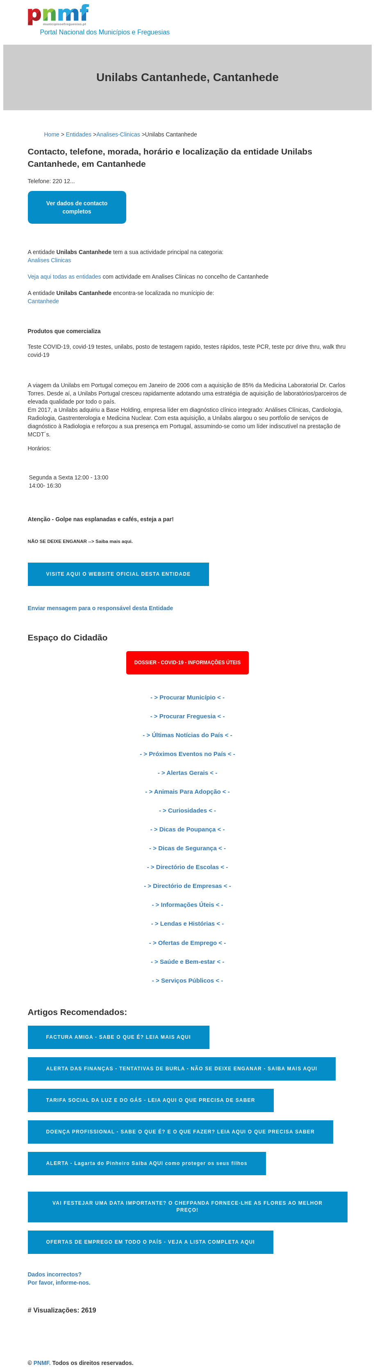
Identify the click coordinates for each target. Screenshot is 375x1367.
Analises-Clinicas (118, 134)
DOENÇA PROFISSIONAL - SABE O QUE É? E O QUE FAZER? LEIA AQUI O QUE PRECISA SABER (180, 1132)
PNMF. (42, 1363)
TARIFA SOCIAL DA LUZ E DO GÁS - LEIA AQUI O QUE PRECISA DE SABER (150, 1100)
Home (51, 134)
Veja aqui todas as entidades (64, 276)
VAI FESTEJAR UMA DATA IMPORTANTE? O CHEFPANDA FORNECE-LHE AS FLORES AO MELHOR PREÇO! (187, 1206)
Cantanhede (43, 301)
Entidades (78, 134)
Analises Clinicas (49, 260)
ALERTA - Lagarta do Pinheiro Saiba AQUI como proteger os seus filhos (147, 1163)
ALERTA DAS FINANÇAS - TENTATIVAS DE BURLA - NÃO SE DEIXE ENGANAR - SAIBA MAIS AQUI (182, 1069)
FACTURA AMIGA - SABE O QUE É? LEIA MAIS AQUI (118, 1037)
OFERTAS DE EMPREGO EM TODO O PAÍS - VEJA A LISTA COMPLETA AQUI (150, 1242)
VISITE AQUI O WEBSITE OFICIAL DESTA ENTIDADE (118, 574)
